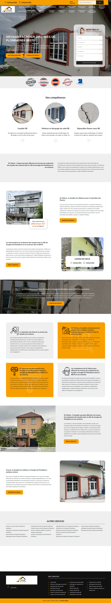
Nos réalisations (14, 55)
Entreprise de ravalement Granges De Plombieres (68, 536)
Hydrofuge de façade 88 (42, 11)
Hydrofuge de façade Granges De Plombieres (92, 528)
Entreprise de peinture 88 (63, 7)
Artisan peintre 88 (22, 11)
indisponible (12, 2)
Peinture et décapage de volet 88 (32, 7)
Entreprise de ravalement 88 (94, 7)
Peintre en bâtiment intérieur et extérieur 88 (94, 11)
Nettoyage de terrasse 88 (73, 11)
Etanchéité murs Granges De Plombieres (65, 528)
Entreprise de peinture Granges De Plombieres (67, 530)
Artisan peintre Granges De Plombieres (90, 526)
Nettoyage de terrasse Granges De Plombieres (42, 526)
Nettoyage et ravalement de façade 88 (104, 7)
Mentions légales (64, 600)
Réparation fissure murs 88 (42, 7)
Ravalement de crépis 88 (63, 11)
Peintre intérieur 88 (32, 11)
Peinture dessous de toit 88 (84, 11)
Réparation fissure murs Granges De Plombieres (67, 526)
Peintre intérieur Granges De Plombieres (15, 534)
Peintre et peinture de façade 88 (73, 7)
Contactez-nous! (33, 55)
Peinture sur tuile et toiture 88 (84, 7)
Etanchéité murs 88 (53, 7)
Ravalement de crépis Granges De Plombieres (92, 530)
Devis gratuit (13, 265)
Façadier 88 (21, 7)
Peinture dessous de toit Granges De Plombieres (42, 528)
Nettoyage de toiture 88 (53, 11)
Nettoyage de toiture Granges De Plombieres (16, 536)
